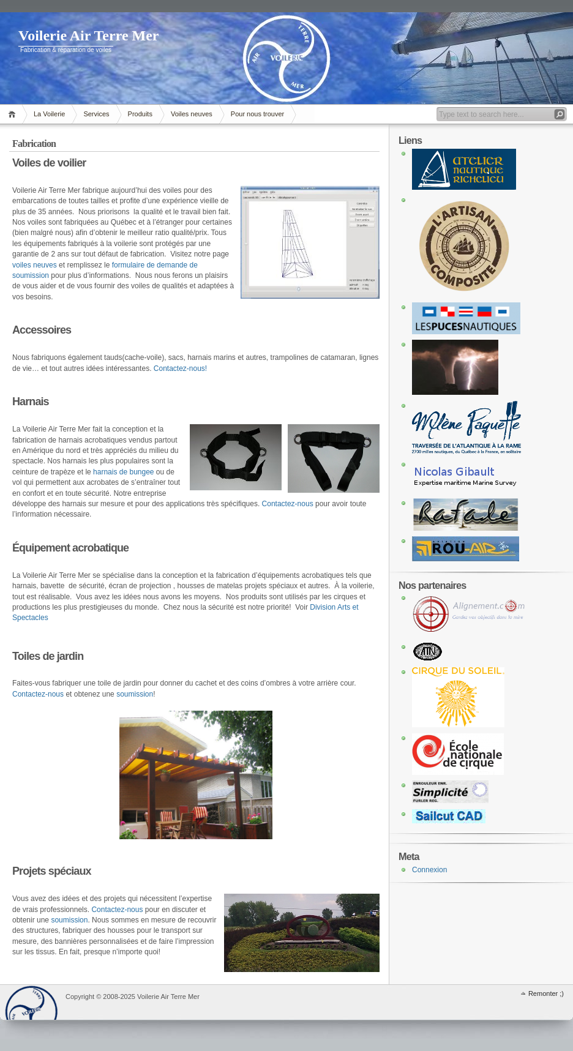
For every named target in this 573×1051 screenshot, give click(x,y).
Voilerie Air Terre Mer (88, 35)
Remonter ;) (546, 993)
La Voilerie (49, 114)
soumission (134, 694)
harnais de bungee (123, 472)
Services (96, 114)
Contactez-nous (287, 503)
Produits (140, 114)
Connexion (429, 870)
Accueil (14, 114)
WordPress (31, 1002)
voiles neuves (34, 265)
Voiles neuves (191, 114)
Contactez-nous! (180, 368)
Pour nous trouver (257, 114)
